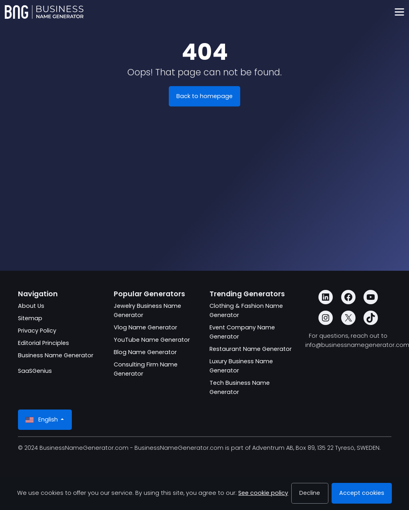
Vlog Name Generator (145, 327)
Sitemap (30, 318)
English (42, 419)
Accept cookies (361, 493)
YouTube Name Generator (152, 340)
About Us (31, 306)
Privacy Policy (37, 331)
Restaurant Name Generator (250, 349)
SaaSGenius (35, 371)
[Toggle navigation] (399, 12)
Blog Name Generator (145, 352)
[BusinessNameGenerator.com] (44, 12)
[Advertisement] (204, 204)
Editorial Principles (43, 343)
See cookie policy (263, 493)
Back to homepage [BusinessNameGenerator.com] (204, 96)
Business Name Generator (55, 355)
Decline (309, 493)
